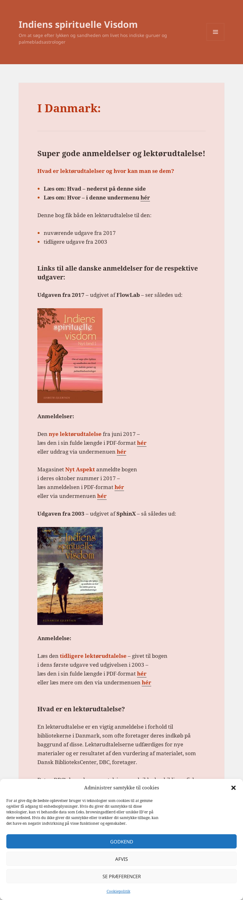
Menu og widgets (215, 40)
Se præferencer (122, 876)
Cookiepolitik (118, 891)
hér (145, 197)
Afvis (121, 859)
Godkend (121, 841)
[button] (233, 788)
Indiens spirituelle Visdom (78, 24)
